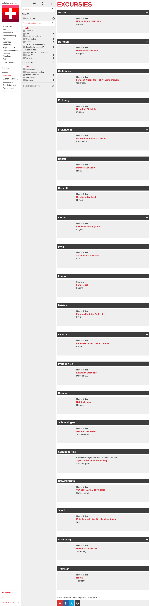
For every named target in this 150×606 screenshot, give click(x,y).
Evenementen (8, 88)
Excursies (7, 76)
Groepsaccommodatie (11, 51)
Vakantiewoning (9, 36)
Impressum (82, 598)
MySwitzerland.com (9, 3)
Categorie (27, 63)
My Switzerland (10, 13)
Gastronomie (8, 82)
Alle (4, 30)
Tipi (4, 59)
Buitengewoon (8, 62)
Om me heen (30, 18)
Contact (6, 597)
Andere (5, 73)
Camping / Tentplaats (7, 55)
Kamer (5, 39)
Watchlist (7, 592)
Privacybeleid (92, 598)
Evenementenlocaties (11, 79)
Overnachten (7, 26)
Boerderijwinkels (9, 85)
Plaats (25, 14)
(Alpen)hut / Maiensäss (7, 43)
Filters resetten (32, 86)
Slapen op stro (9, 47)
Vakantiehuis (8, 33)
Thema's (5, 68)
